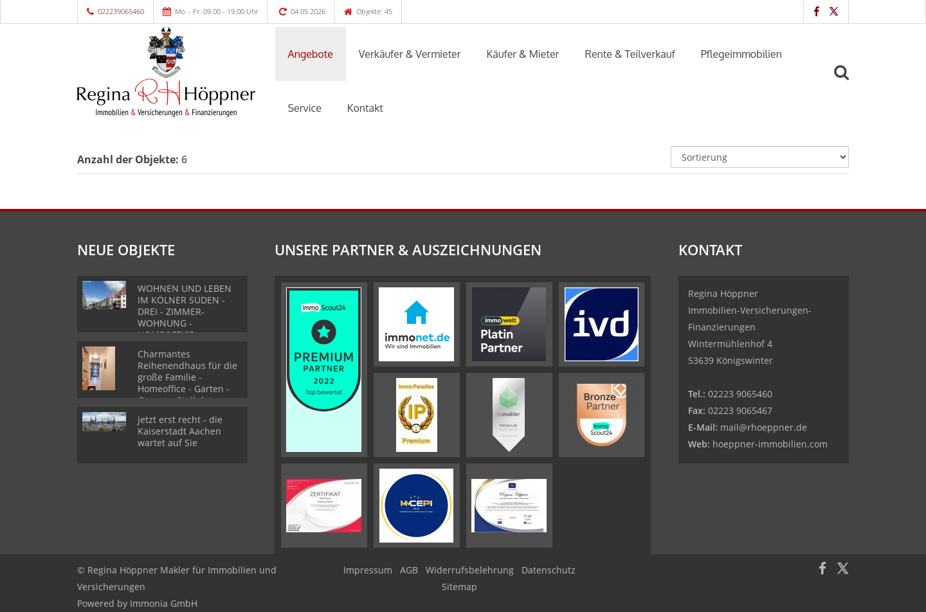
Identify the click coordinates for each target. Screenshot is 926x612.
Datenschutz (549, 570)
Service (305, 108)
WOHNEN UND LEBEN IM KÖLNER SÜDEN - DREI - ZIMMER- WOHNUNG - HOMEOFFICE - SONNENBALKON (185, 317)
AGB (409, 570)
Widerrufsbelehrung (470, 570)
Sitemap (459, 586)
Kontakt (365, 108)
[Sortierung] (760, 157)
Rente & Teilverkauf (630, 54)
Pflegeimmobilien (741, 54)
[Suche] (846, 81)
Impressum (367, 570)
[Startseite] (166, 72)
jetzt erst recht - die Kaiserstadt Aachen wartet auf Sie (180, 431)
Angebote (310, 54)
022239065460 (121, 11)
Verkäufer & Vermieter (410, 54)
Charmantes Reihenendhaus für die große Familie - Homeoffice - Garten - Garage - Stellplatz (187, 377)
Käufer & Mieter (523, 54)
